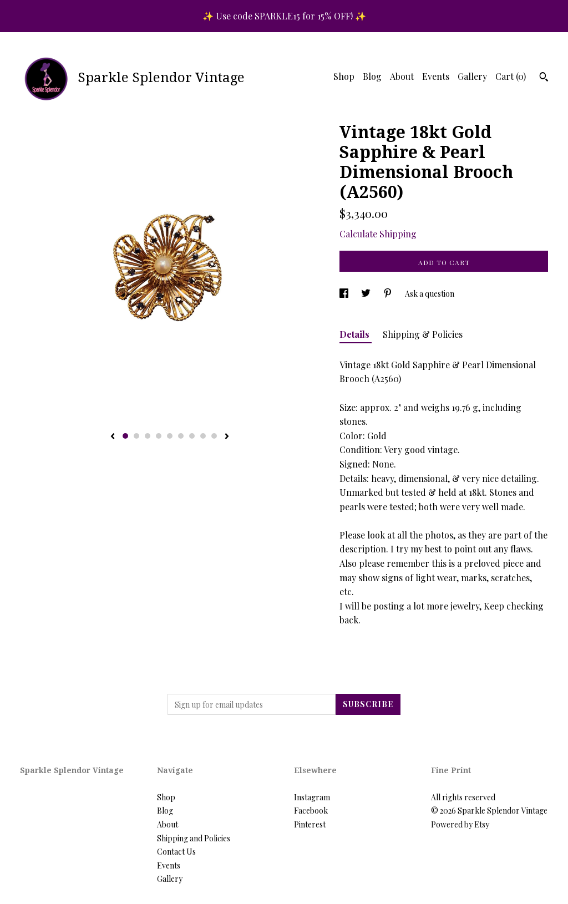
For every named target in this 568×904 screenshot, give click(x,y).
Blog (372, 76)
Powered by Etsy (460, 824)
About (402, 76)
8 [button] (203, 436)
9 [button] (214, 436)
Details (355, 334)
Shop (343, 76)
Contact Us (176, 851)
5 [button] (170, 436)
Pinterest (310, 824)
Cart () (510, 76)
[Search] (544, 78)
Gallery (472, 76)
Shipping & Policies (423, 334)
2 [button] (136, 436)
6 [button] (181, 436)
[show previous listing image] (112, 437)
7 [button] (192, 436)
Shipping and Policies (193, 838)
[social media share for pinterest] (388, 293)
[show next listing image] (227, 437)
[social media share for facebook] (344, 293)
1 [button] (125, 436)
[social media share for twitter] (366, 293)
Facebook (311, 810)
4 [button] (158, 436)
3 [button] (147, 436)
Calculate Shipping (378, 234)
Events (435, 76)
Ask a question (429, 293)
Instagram (312, 797)
